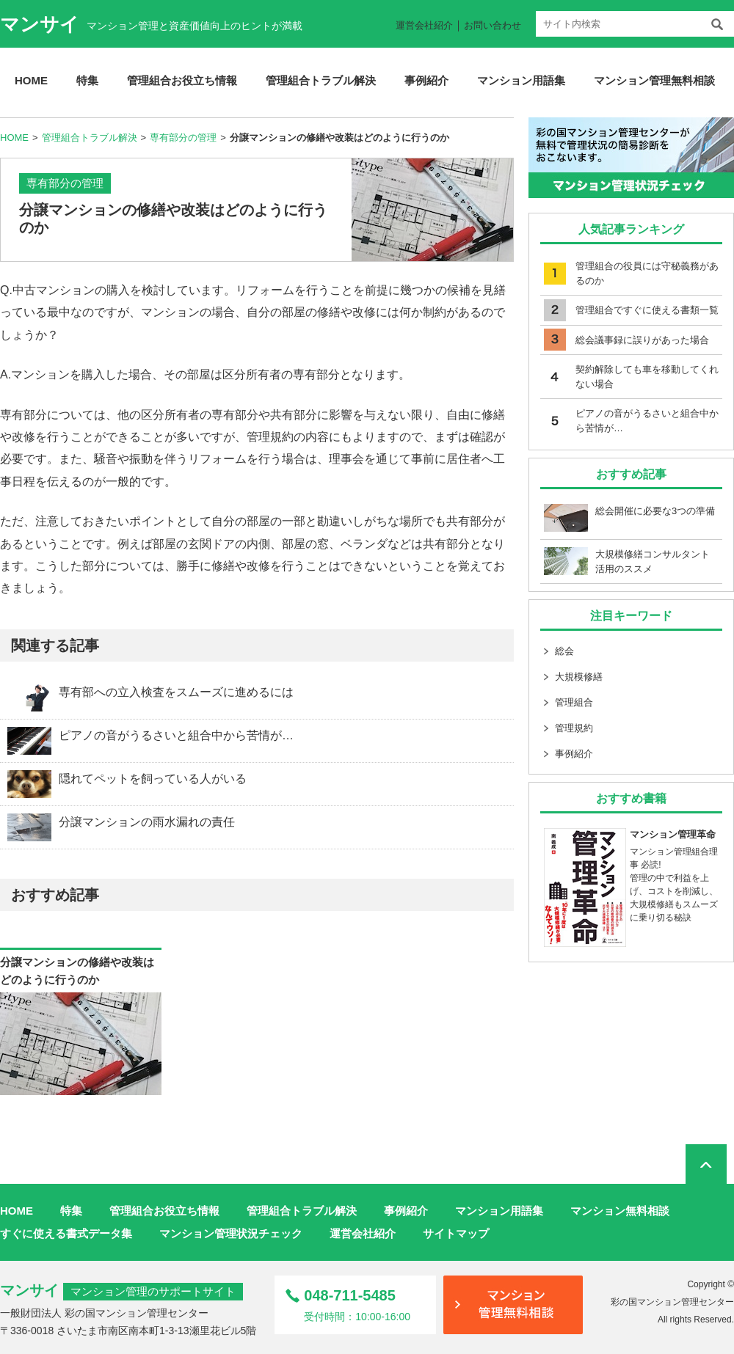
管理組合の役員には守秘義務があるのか (647, 273)
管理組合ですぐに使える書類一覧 (647, 309)
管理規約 (574, 727)
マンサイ (39, 24)
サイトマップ (456, 1233)
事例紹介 (426, 80)
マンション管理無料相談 (654, 80)
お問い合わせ (492, 25)
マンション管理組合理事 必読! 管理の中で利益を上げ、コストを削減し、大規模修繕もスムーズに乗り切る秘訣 (631, 875)
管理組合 (574, 702)
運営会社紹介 (424, 25)
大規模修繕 (579, 676)
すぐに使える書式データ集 (66, 1233)
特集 (87, 80)
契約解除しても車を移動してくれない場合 (647, 376)
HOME (31, 80)
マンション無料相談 (619, 1210)
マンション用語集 (521, 80)
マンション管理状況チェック (230, 1233)
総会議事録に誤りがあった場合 (642, 339)
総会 (564, 650)
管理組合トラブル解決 (321, 80)
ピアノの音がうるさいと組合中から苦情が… (647, 420)
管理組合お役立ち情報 (182, 80)
